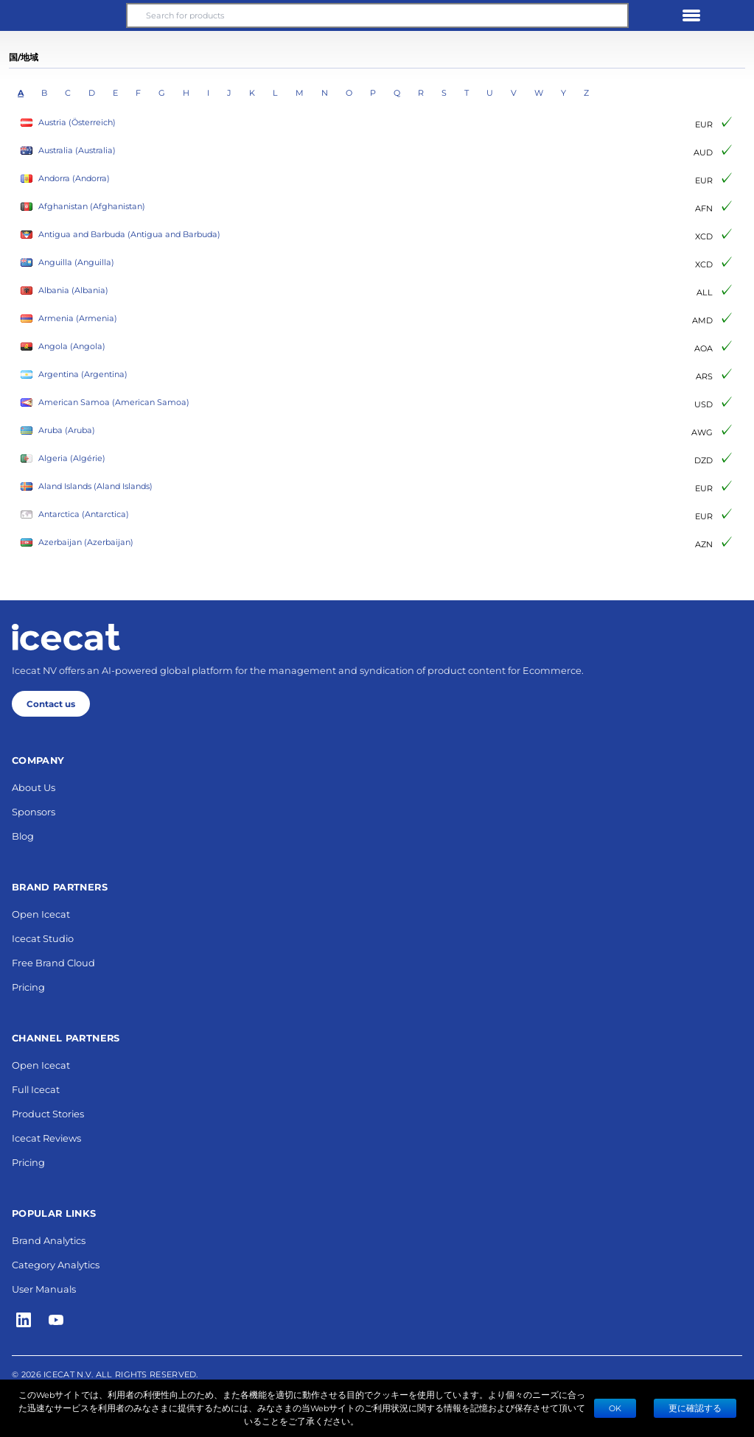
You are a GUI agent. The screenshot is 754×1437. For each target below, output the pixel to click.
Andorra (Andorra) (65, 178)
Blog (23, 835)
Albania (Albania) (64, 290)
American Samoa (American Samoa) (105, 402)
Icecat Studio (43, 938)
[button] (62, 15)
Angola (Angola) (63, 346)
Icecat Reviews (46, 1137)
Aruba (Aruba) (58, 430)
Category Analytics (56, 1264)
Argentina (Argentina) (74, 374)
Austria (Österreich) (68, 122)
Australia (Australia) (68, 150)
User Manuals (44, 1288)
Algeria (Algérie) (63, 458)
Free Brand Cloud (53, 962)
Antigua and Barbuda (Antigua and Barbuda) (120, 234)
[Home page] (66, 637)
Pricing (28, 986)
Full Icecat (36, 1089)
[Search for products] (377, 15)
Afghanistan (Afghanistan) (83, 206)
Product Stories (48, 1113)
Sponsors (33, 811)
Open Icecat (41, 913)
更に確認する (695, 1408)
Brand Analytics (48, 1240)
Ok (615, 1408)
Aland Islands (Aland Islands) (87, 486)
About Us (33, 787)
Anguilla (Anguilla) (67, 262)
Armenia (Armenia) (69, 318)
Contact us (51, 703)
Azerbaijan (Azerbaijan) (77, 542)
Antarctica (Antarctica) (75, 514)
